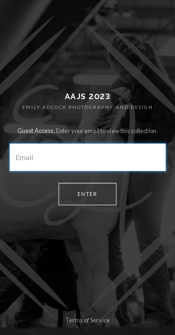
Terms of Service (87, 320)
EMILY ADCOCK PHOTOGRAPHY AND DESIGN (87, 107)
